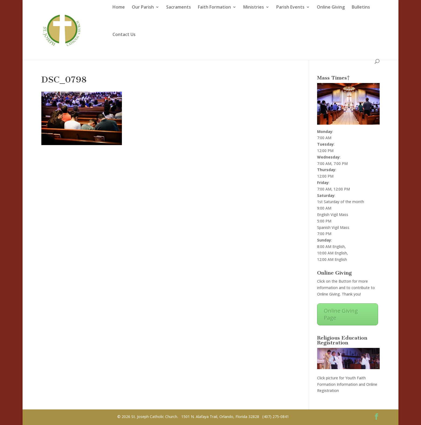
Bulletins (361, 7)
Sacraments (178, 7)
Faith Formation (214, 7)
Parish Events (290, 7)
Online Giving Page (341, 314)
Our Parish (143, 7)
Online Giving (331, 7)
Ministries (253, 7)
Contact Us (124, 34)
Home (118, 7)
